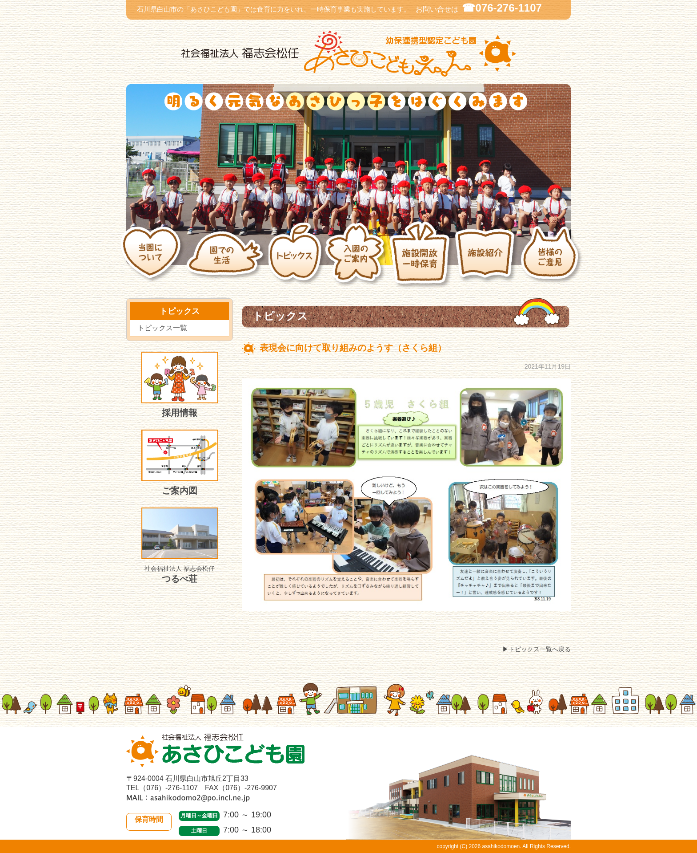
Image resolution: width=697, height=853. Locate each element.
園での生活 (227, 259)
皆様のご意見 (552, 259)
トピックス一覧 (162, 328)
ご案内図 (179, 463)
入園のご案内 (356, 260)
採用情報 (179, 385)
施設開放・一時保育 (421, 259)
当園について (153, 259)
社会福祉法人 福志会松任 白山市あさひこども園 (348, 53)
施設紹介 (487, 259)
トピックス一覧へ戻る (540, 649)
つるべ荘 (179, 546)
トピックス (296, 260)
